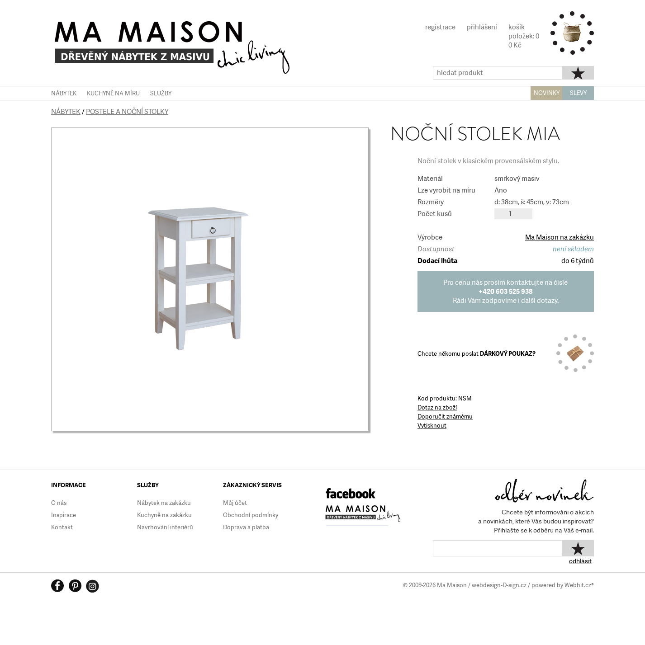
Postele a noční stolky (127, 111)
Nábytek (66, 111)
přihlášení (482, 27)
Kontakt (62, 527)
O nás (58, 503)
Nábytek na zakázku (164, 503)
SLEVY (578, 93)
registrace (440, 27)
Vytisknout (431, 425)
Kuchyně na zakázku (164, 515)
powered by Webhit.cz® (562, 585)
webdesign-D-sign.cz (499, 585)
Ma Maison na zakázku (559, 237)
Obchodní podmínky (250, 515)
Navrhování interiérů (165, 527)
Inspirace (63, 515)
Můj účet (235, 503)
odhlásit (580, 561)
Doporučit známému (445, 416)
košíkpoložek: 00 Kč (523, 36)
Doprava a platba (246, 527)
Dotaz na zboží (437, 407)
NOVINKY (547, 93)
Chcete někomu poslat (476, 354)
